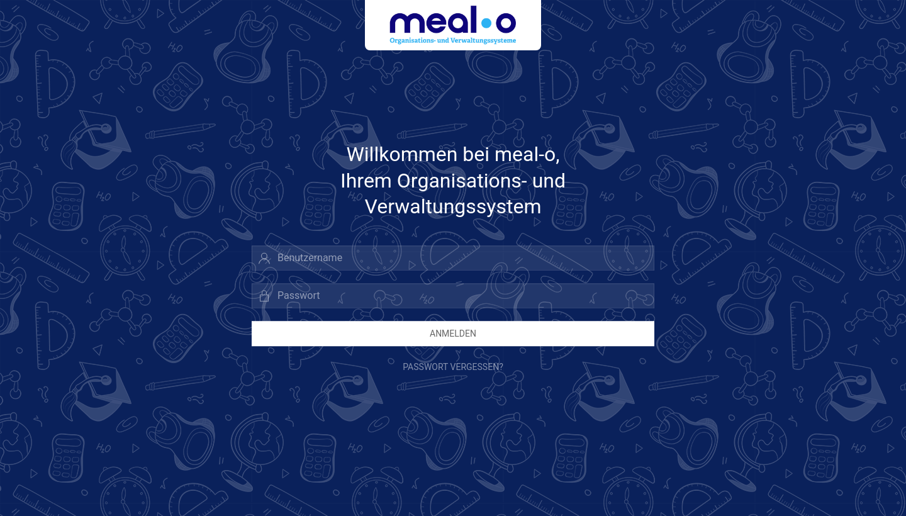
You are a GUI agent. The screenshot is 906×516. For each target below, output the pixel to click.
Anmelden (453, 333)
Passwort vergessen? (453, 367)
